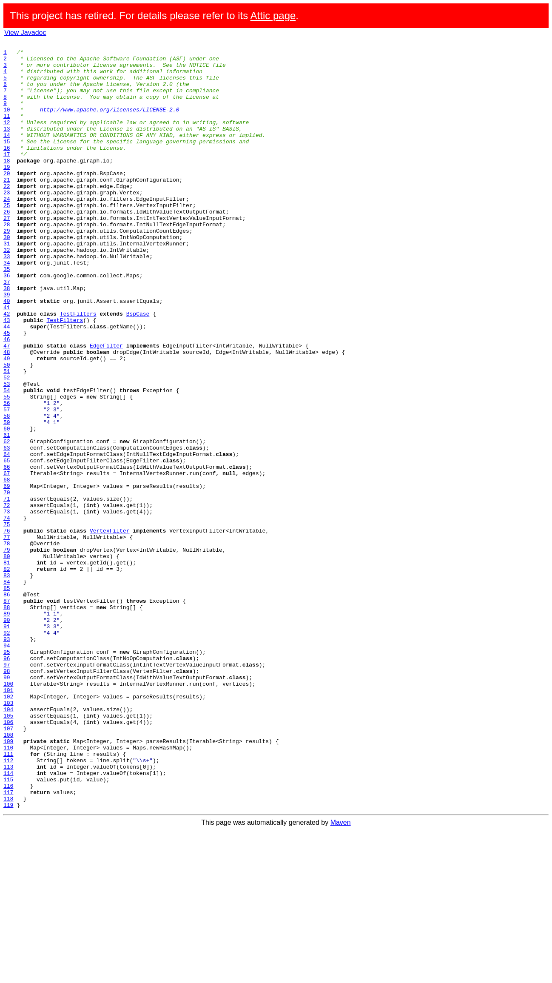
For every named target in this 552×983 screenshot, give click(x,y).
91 (6, 743)
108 (8, 874)
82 (6, 674)
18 (6, 184)
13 (6, 146)
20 (6, 200)
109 (8, 881)
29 (6, 269)
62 (6, 521)
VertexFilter (110, 629)
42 (6, 368)
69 (6, 575)
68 (6, 567)
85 (6, 697)
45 (6, 391)
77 (6, 636)
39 (6, 345)
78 (6, 644)
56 (6, 475)
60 (6, 506)
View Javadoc (25, 32)
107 (8, 866)
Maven (340, 975)
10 (6, 123)
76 (6, 629)
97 (6, 789)
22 (6, 215)
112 (8, 904)
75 (6, 621)
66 (6, 552)
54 (6, 460)
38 (6, 338)
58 (6, 491)
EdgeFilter (106, 406)
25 (6, 238)
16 (6, 169)
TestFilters (78, 368)
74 (6, 613)
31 (6, 284)
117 (8, 942)
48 (6, 414)
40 (6, 353)
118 (8, 950)
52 (6, 445)
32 (6, 292)
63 (6, 529)
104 (8, 843)
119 (8, 958)
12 (6, 138)
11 (6, 131)
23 (6, 223)
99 (6, 805)
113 (8, 912)
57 (6, 483)
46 (6, 399)
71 (6, 590)
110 (8, 889)
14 (6, 154)
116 (8, 935)
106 (8, 858)
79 (6, 651)
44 (6, 384)
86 (6, 705)
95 (6, 774)
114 (8, 919)
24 (6, 230)
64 (6, 537)
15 (6, 161)
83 (6, 682)
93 (6, 759)
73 (6, 606)
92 (6, 751)
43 (6, 376)
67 (6, 560)
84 (6, 690)
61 (6, 514)
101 (8, 820)
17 (6, 177)
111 (8, 896)
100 (8, 812)
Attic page (273, 15)
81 (6, 667)
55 (6, 468)
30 (6, 276)
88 (6, 720)
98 (6, 797)
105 (8, 851)
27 (6, 253)
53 (6, 452)
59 (6, 498)
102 (8, 828)
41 (6, 361)
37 (6, 330)
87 (6, 713)
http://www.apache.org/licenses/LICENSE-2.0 (109, 123)
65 (6, 544)
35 (6, 315)
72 (6, 598)
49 (6, 422)
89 (6, 728)
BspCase (138, 368)
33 (6, 299)
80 (6, 659)
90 (6, 736)
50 (6, 429)
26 (6, 246)
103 (8, 835)
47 (6, 406)
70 (6, 583)
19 (6, 192)
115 (8, 927)
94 (6, 766)
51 (6, 437)
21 (6, 207)
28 (6, 261)
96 (6, 782)
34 (6, 307)
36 (6, 322)
